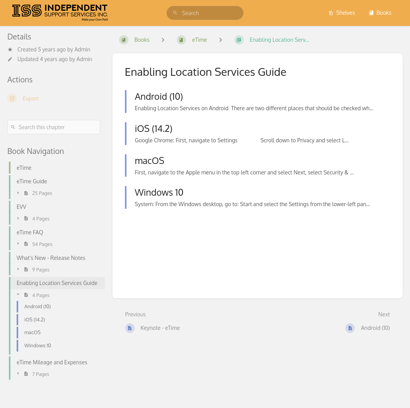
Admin (82, 49)
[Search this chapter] (53, 127)
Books (380, 12)
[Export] (53, 98)
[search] (205, 13)
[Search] (175, 13)
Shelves (341, 12)
